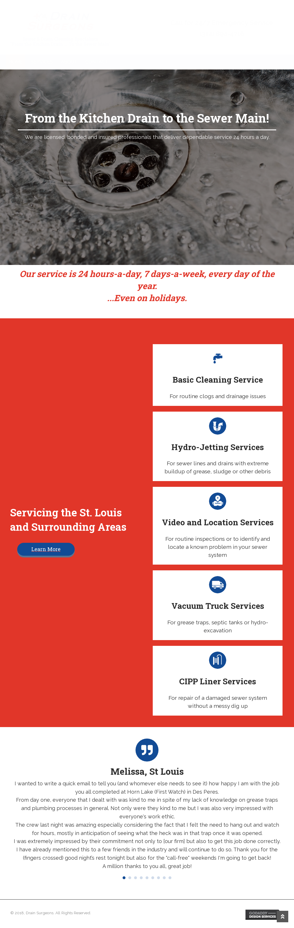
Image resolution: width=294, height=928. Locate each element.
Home (16, 62)
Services (42, 62)
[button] (46, 549)
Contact (96, 62)
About (69, 62)
